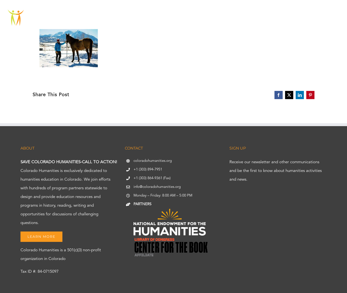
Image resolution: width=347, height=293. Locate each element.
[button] (326, 18)
